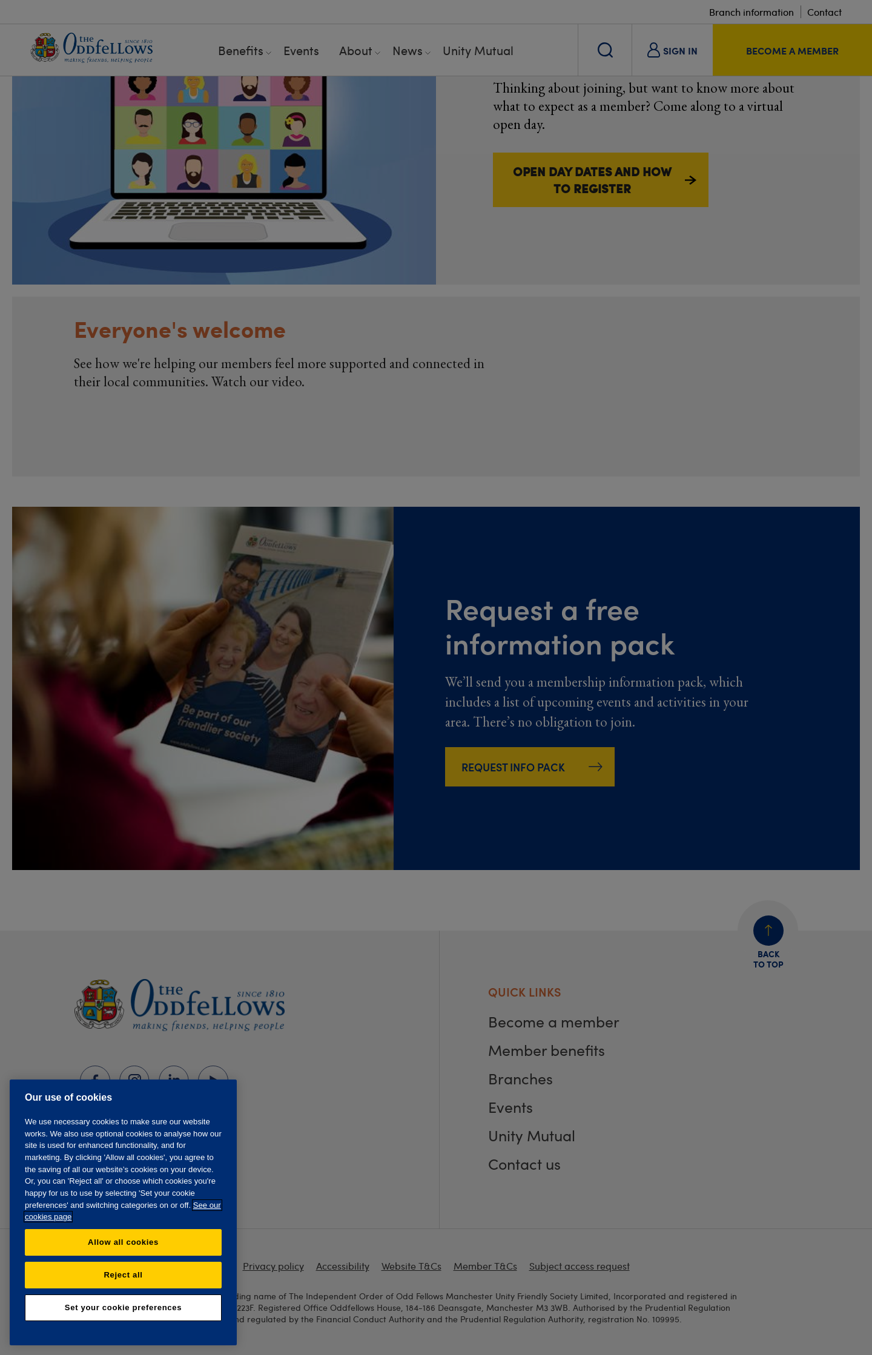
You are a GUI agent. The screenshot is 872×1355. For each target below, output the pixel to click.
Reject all (123, 1274)
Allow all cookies (123, 1242)
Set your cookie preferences (123, 1307)
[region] (123, 1212)
